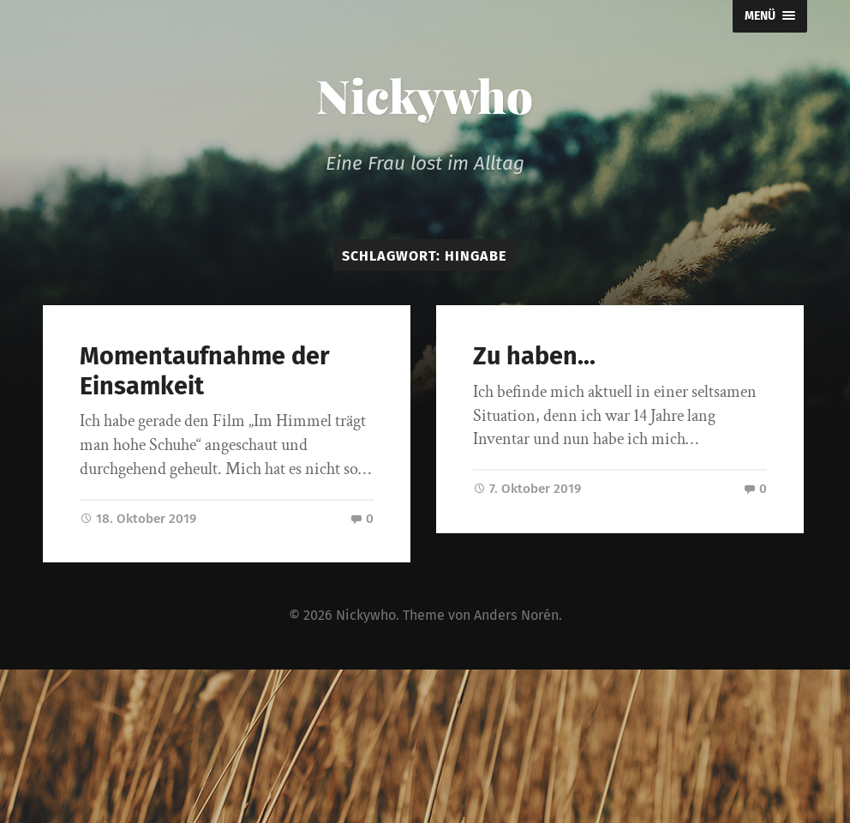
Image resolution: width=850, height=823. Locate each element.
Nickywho (424, 95)
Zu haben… (534, 356)
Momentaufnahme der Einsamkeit (205, 371)
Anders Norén (516, 615)
